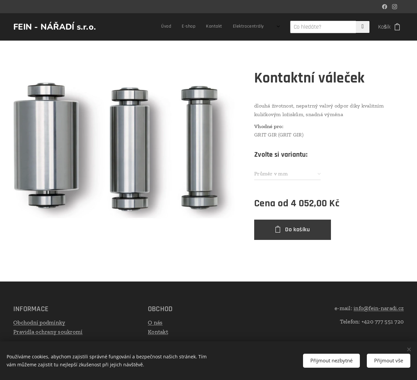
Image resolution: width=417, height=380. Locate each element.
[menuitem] (151, 27)
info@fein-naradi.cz (379, 308)
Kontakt (158, 331)
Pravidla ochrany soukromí (47, 331)
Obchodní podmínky (39, 322)
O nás (155, 322)
